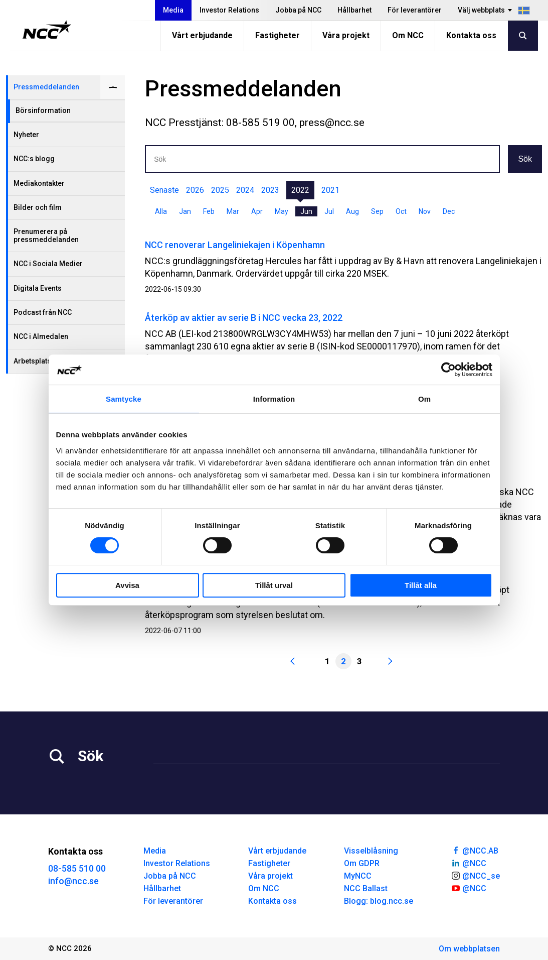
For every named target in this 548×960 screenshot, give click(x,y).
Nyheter (26, 135)
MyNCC (358, 876)
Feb (209, 211)
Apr (257, 211)
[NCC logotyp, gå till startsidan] (47, 30)
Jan (185, 211)
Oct (401, 211)
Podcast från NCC (43, 312)
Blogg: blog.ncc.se (378, 901)
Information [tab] (274, 399)
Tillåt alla (421, 585)
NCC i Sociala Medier (48, 264)
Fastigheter (277, 35)
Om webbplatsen (469, 948)
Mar (233, 211)
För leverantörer (415, 10)
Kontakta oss (471, 35)
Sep (377, 211)
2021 (330, 190)
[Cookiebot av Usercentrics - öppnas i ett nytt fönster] (448, 369)
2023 (270, 190)
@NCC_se (475, 875)
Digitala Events (38, 288)
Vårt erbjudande (202, 35)
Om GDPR (362, 863)
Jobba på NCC (298, 10)
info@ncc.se (73, 881)
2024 (245, 190)
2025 (220, 190)
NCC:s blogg (34, 159)
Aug (352, 211)
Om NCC (408, 35)
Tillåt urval (274, 585)
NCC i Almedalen (41, 336)
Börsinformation (43, 110)
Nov (425, 211)
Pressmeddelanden (46, 87)
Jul (329, 211)
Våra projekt (346, 35)
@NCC (468, 862)
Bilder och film (38, 207)
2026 (195, 190)
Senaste (164, 190)
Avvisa (127, 585)
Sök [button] (525, 159)
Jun (306, 211)
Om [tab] (424, 399)
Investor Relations (229, 10)
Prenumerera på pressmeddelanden (46, 235)
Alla (161, 211)
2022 (300, 190)
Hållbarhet (354, 10)
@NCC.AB (474, 850)
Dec (449, 211)
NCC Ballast (366, 888)
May (281, 211)
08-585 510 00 (77, 868)
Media (173, 10)
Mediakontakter (39, 183)
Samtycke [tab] (123, 399)
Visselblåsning (371, 851)
